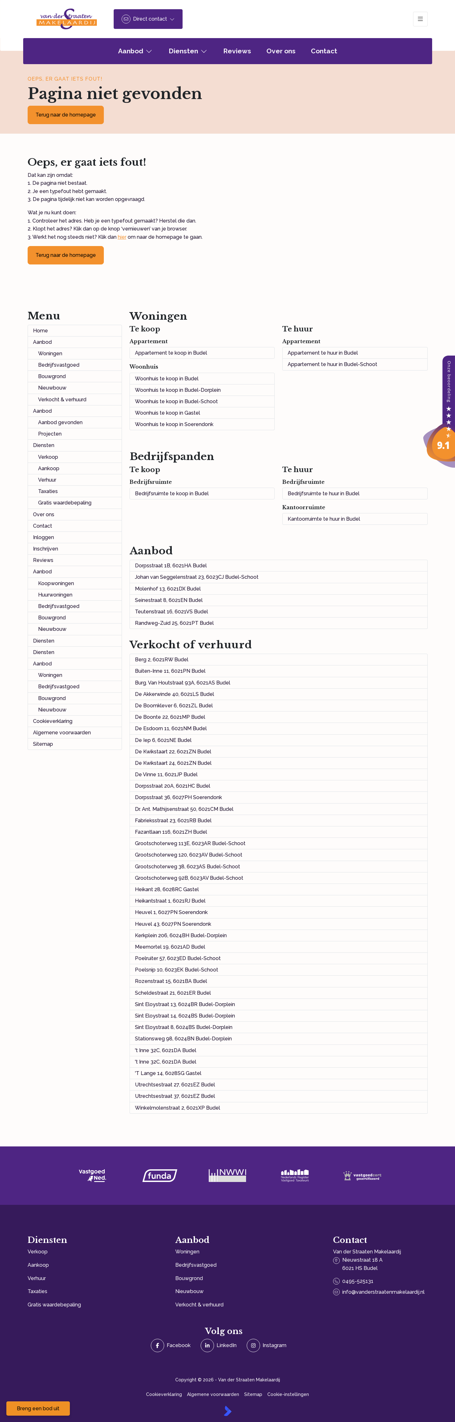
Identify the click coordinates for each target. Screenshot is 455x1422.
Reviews (43, 560)
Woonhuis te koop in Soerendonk (174, 424)
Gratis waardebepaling (64, 503)
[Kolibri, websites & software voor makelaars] (228, 1411)
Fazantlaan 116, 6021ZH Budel (171, 832)
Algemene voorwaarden (62, 733)
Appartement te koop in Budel (171, 353)
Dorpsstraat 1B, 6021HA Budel (171, 566)
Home (40, 331)
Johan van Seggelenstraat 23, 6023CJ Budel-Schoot (196, 577)
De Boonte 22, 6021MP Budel (170, 717)
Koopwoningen (56, 583)
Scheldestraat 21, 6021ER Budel (173, 993)
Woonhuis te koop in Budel (166, 379)
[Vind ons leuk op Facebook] (171, 1345)
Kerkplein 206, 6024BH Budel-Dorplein (181, 935)
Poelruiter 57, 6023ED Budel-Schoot (178, 958)
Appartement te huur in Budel (323, 353)
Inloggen (43, 537)
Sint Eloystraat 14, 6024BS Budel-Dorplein (185, 1016)
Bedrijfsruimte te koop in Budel (172, 494)
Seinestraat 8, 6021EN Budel (169, 600)
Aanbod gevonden (60, 422)
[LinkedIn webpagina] (219, 1345)
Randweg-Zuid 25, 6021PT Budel (174, 623)
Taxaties (48, 491)
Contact (42, 526)
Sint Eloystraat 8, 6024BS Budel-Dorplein (183, 1027)
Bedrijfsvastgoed (58, 365)
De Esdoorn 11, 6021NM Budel (171, 728)
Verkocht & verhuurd (62, 400)
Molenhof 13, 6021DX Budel (168, 589)
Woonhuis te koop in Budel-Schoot (176, 401)
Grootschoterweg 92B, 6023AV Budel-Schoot (189, 878)
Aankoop (48, 468)
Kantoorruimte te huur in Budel (324, 519)
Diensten (43, 445)
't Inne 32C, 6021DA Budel (165, 1050)
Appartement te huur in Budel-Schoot (332, 364)
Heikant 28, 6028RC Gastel (167, 889)
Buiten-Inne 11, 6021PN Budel (170, 671)
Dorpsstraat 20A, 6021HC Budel (172, 786)
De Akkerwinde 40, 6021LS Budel (174, 694)
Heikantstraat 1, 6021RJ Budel (170, 901)
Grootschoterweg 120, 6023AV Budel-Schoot (188, 855)
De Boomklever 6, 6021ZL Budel (174, 706)
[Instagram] (266, 1345)
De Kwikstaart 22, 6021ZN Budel (173, 752)
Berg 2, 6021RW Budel (161, 660)
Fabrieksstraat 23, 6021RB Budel (173, 821)
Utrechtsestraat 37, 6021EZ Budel (175, 1096)
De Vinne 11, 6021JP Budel (166, 774)
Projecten (50, 434)
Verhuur (47, 480)
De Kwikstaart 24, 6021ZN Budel (173, 763)
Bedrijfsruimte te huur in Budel (323, 494)
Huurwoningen (55, 595)
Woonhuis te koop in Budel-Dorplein (178, 390)
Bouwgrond (52, 376)
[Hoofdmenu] (420, 19)
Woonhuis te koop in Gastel (167, 413)
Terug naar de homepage (66, 115)
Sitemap (43, 744)
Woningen (50, 353)
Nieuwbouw (52, 388)
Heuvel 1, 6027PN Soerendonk (171, 912)
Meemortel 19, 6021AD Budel (170, 947)
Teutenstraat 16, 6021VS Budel (171, 612)
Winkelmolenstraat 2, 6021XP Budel (177, 1108)
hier (122, 237)
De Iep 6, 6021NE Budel (163, 740)
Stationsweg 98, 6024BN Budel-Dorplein (183, 1039)
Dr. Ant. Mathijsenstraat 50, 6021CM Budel (184, 809)
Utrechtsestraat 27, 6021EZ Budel (175, 1085)
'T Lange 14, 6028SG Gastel (168, 1073)
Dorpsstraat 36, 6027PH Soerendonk (178, 797)
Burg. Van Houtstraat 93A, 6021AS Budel (182, 683)
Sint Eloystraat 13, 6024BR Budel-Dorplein (185, 1004)
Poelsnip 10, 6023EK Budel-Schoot (176, 970)
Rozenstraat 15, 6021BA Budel (171, 981)
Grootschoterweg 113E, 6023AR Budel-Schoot (190, 843)
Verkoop (48, 457)
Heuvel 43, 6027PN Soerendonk (173, 924)
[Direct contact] (147, 19)
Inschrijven (45, 549)
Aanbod (42, 342)
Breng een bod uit (38, 1408)
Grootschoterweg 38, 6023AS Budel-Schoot (187, 867)
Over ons (43, 514)
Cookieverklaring (52, 721)
